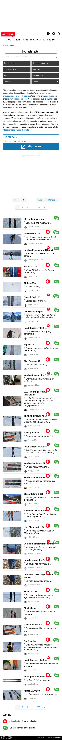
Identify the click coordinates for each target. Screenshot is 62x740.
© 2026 (41, 738)
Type (41, 200)
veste (37, 96)
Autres (45, 82)
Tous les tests (10, 63)
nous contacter (54, 738)
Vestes (7, 82)
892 (38, 207)
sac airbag (49, 96)
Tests (12, 45)
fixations (25, 96)
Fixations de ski (10, 69)
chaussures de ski (10, 96)
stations (16, 40)
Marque (52, 200)
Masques (36, 69)
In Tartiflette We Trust (46, 40)
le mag (8, 40)
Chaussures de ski (40, 63)
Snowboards (37, 75)
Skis (6, 75)
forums (25, 40)
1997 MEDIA (7, 738)
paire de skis (43, 93)
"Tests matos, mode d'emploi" (16, 130)
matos (32, 40)
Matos (6, 45)
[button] (53, 33)
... (32, 207)
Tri (16, 200)
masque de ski (19, 99)
